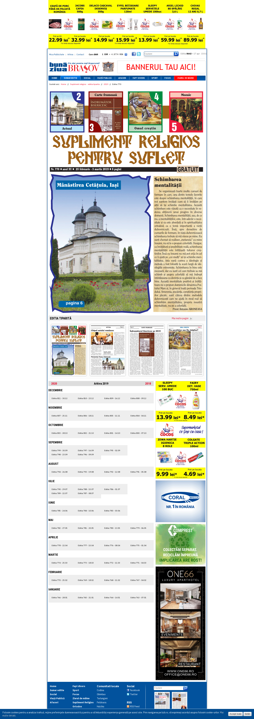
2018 (148, 383)
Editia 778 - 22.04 (59, 545)
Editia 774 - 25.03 (59, 563)
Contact (80, 54)
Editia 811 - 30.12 (59, 398)
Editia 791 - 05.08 (138, 472)
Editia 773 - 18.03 (86, 563)
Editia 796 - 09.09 (86, 454)
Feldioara (101, 702)
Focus (167, 78)
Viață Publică (104, 78)
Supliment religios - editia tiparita (85, 84)
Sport (154, 78)
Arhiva (70, 54)
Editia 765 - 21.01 (86, 597)
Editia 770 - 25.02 (59, 580)
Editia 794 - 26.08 (59, 472)
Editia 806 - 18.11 (86, 415)
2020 (54, 383)
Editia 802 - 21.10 (86, 433)
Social (87, 78)
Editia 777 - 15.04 (86, 545)
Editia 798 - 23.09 (59, 454)
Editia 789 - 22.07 (59, 493)
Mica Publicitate (56, 54)
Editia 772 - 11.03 (112, 563)
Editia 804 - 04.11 (138, 415)
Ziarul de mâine (185, 78)
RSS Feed (134, 706)
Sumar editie (70, 78)
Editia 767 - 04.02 (138, 580)
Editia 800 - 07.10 (138, 433)
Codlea (100, 690)
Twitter (134, 694)
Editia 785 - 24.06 (59, 510)
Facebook (135, 690)
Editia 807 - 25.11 (59, 415)
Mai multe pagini (180, 318)
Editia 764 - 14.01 (112, 597)
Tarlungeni (102, 698)
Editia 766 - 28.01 (59, 597)
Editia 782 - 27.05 (59, 528)
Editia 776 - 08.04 (112, 545)
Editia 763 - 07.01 (138, 597)
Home (54, 78)
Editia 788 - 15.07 (86, 489)
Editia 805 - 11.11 (112, 415)
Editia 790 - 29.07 (59, 489)
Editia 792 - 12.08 (112, 472)
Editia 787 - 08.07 (86, 493)
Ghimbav (101, 694)
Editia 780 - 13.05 (112, 528)
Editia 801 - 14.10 (112, 433)
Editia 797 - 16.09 (86, 450)
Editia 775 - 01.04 (138, 545)
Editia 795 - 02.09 (112, 450)
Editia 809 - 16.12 (112, 398)
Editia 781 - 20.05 (86, 528)
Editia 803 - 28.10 (59, 433)
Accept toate (236, 714)
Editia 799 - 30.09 (59, 450)
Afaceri (122, 78)
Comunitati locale (108, 686)
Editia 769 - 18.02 (86, 580)
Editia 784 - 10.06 (86, 510)
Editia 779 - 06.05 (138, 528)
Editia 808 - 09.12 (138, 398)
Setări (247, 714)
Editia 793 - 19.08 (86, 472)
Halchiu (100, 706)
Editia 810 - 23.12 (86, 398)
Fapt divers (139, 78)
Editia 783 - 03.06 (112, 510)
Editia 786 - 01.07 (112, 489)
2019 (106, 84)
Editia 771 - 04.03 (138, 563)
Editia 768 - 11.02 (112, 580)
